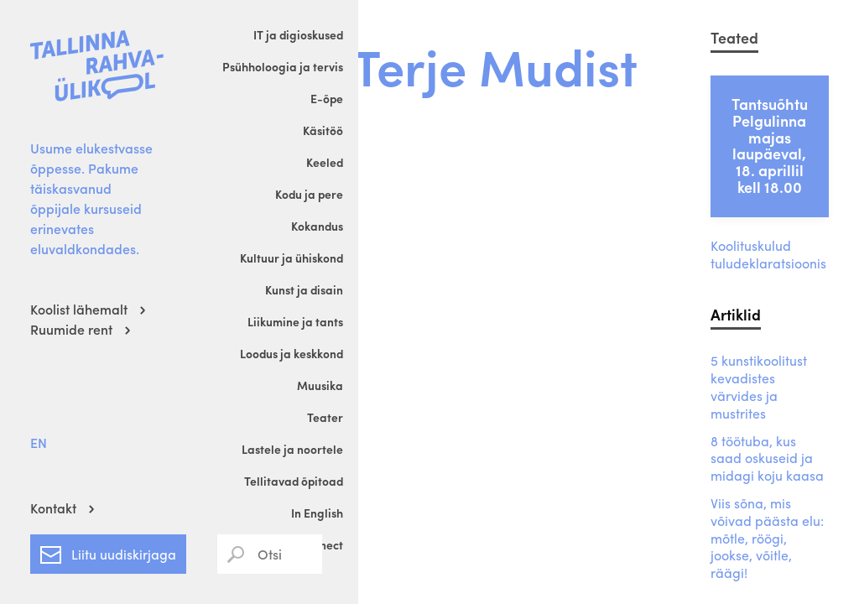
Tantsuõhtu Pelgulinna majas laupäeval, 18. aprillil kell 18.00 (769, 145)
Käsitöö (323, 130)
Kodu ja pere (309, 193)
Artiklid (736, 314)
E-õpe (326, 98)
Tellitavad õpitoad (293, 480)
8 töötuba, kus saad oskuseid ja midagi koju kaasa (767, 459)
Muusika (320, 385)
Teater (325, 417)
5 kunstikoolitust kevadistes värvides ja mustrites (759, 387)
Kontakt (53, 508)
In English (317, 512)
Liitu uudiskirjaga (108, 551)
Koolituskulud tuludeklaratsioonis (768, 255)
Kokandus (317, 225)
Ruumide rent (71, 329)
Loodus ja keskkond (291, 353)
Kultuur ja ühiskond (291, 257)
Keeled (324, 162)
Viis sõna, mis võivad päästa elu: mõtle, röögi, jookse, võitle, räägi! (767, 538)
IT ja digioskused (298, 34)
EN (38, 442)
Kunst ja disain (304, 289)
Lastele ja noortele (292, 448)
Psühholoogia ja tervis (282, 66)
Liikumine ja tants (295, 321)
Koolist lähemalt (79, 309)
